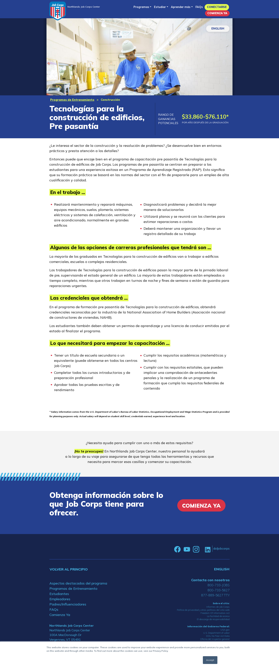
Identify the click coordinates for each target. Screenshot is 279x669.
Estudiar (160, 7)
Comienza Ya (217, 13)
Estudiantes (59, 594)
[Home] (57, 11)
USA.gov (225, 629)
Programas (141, 7)
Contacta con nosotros (210, 580)
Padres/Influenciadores (67, 604)
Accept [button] (210, 660)
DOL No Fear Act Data (218, 635)
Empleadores (59, 599)
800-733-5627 (219, 590)
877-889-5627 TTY (215, 595)
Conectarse (217, 7)
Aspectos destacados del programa (78, 583)
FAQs (199, 7)
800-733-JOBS (219, 585)
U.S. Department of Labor (216, 632)
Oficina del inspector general (215, 639)
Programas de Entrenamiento (72, 100)
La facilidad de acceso (218, 616)
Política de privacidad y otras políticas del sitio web (203, 609)
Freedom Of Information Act (215, 613)
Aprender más (180, 7)
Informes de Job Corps (218, 606)
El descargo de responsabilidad (213, 619)
